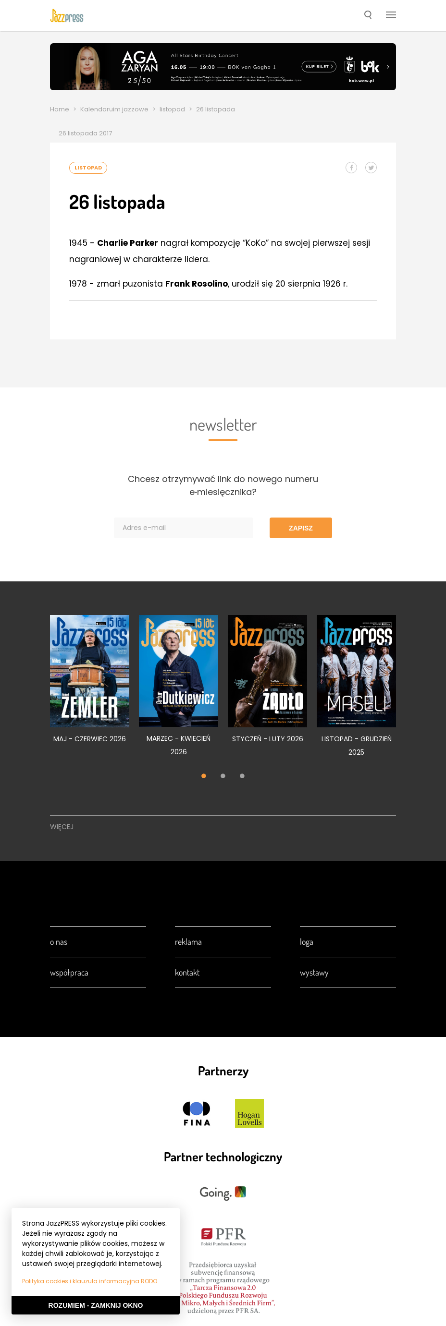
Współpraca (69, 972)
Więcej (62, 827)
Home (59, 109)
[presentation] (67, 15)
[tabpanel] (89, 684)
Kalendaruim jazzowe (114, 109)
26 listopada (215, 109)
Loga (306, 941)
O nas (58, 941)
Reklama (188, 941)
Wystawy (314, 972)
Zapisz (301, 528)
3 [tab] (242, 776)
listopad (172, 109)
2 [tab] (223, 776)
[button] (368, 16)
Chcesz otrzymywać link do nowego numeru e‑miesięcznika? (223, 485)
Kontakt (187, 972)
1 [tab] (203, 776)
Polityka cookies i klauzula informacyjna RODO (89, 1281)
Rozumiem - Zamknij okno (96, 1305)
